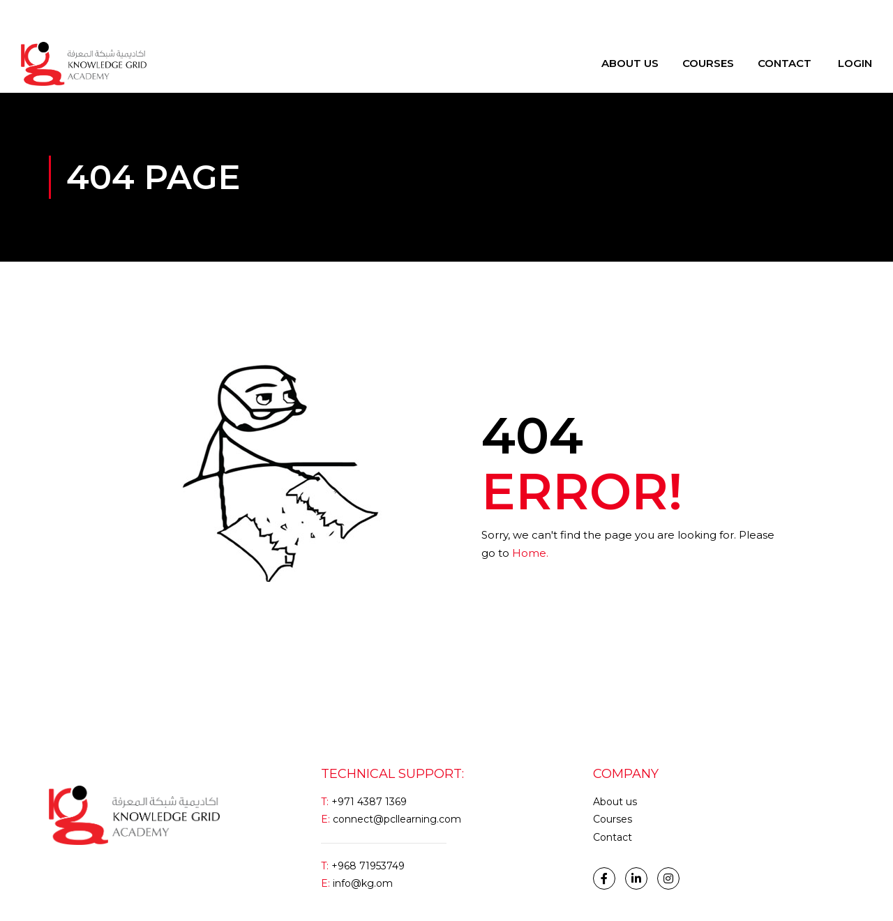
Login (34, 17)
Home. (530, 553)
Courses (708, 63)
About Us (630, 63)
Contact (784, 63)
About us (615, 801)
